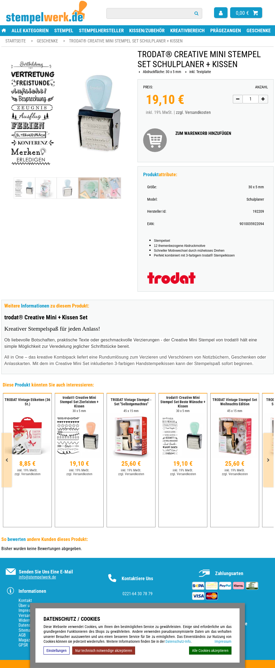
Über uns (26, 605)
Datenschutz (29, 625)
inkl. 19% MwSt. (27, 470)
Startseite (15, 41)
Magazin (26, 639)
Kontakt (25, 600)
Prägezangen (225, 30)
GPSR (23, 645)
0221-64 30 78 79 (137, 593)
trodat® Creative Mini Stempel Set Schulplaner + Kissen (126, 41)
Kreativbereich (187, 30)
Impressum (223, 641)
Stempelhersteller (101, 30)
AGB (22, 635)
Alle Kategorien (30, 30)
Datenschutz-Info (178, 641)
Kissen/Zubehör (147, 30)
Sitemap (26, 630)
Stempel (63, 30)
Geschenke (259, 30)
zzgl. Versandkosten (193, 112)
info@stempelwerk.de (37, 577)
